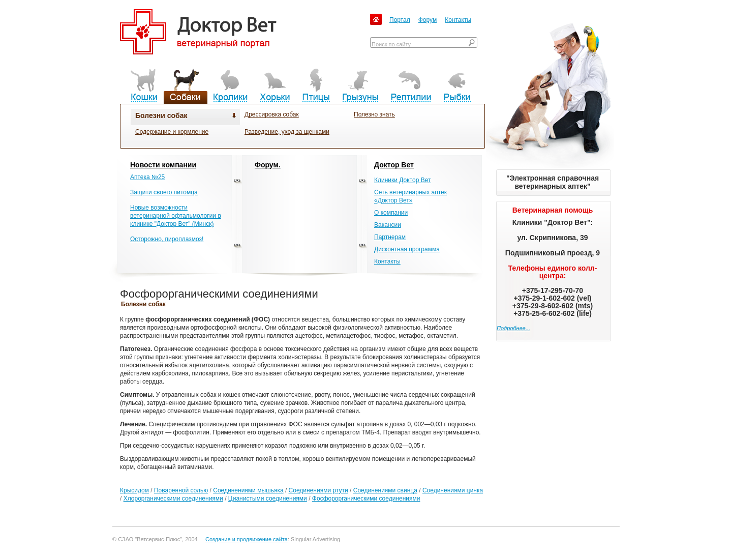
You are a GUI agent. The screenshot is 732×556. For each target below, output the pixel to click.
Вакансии (387, 224)
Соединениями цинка (452, 490)
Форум (427, 19)
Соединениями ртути (318, 490)
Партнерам (390, 237)
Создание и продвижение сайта (246, 539)
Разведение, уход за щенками (287, 131)
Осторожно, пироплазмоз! (166, 239)
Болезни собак (161, 115)
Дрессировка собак (272, 114)
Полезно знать (374, 114)
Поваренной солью (181, 490)
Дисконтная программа (407, 249)
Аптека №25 (147, 177)
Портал (399, 19)
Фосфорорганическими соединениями (366, 498)
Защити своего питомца (164, 192)
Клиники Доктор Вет (402, 180)
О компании (391, 212)
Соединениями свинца (385, 490)
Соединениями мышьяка (248, 490)
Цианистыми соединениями (267, 498)
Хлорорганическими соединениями (173, 498)
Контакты (458, 19)
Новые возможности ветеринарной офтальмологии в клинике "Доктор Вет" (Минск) (175, 215)
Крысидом (134, 490)
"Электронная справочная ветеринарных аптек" (552, 182)
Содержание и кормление (171, 131)
